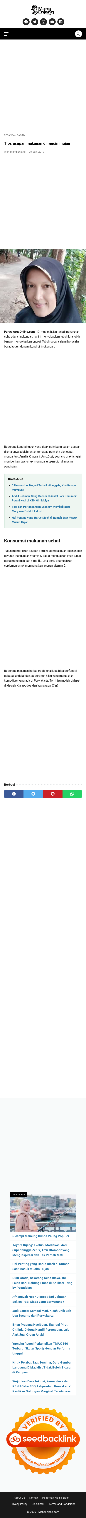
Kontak (33, 1497)
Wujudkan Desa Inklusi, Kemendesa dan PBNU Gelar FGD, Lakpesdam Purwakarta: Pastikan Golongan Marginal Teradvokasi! (42, 1386)
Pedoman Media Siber (55, 1497)
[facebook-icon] (26, 22)
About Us (19, 1497)
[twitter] (33, 794)
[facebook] (13, 794)
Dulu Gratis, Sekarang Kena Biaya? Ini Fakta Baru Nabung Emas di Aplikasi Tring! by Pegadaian (42, 1283)
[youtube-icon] (52, 22)
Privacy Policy (19, 1504)
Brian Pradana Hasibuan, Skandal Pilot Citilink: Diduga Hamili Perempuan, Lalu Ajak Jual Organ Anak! (41, 1329)
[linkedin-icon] (60, 22)
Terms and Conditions (62, 1504)
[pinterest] (53, 794)
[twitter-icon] (34, 22)
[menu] (6, 34)
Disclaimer (38, 1504)
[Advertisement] (43, 86)
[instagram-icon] (43, 22)
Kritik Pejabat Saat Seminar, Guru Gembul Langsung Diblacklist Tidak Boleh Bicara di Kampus (42, 1367)
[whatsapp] (72, 794)
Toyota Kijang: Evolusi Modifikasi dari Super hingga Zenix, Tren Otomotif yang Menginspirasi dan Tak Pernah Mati (41, 1250)
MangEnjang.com (48, 1512)
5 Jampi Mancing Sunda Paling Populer (40, 1236)
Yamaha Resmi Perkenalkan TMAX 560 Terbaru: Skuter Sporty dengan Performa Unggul (41, 1348)
